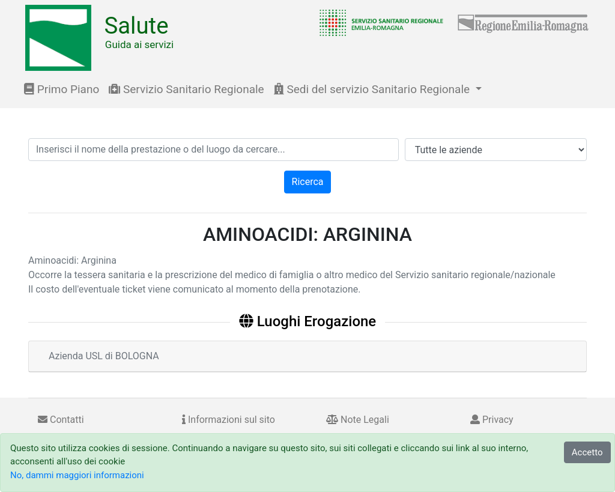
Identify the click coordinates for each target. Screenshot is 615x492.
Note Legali (357, 419)
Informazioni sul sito (228, 419)
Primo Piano (61, 89)
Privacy (492, 419)
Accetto (587, 452)
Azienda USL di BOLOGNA (104, 356)
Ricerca (308, 181)
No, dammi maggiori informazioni (77, 475)
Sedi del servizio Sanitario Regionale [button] (373, 89)
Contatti (61, 419)
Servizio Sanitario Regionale (186, 89)
